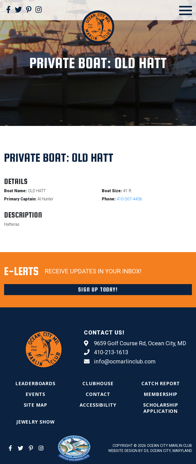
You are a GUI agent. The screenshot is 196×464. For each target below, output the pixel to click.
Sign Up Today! (98, 289)
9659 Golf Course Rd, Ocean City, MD (135, 343)
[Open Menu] (185, 10)
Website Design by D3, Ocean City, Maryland (150, 451)
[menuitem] (35, 383)
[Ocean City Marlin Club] (98, 26)
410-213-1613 (106, 352)
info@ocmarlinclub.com (120, 361)
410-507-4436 (129, 199)
